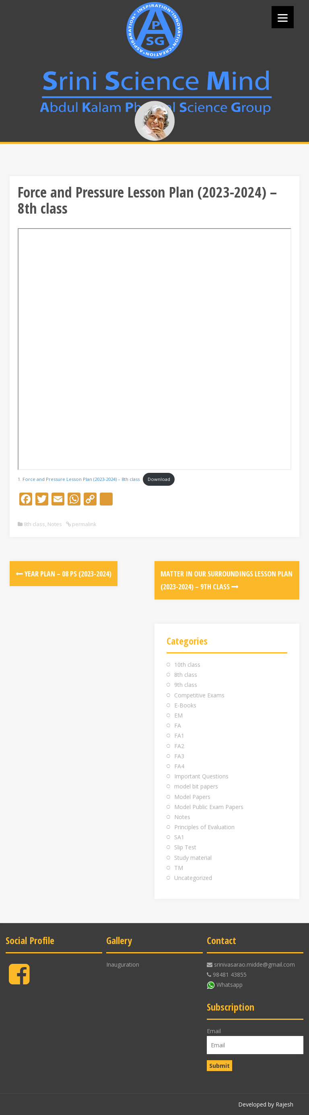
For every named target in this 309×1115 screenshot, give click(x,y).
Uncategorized (193, 878)
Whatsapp (229, 984)
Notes (54, 524)
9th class (185, 685)
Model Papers (192, 797)
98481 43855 (230, 974)
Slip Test (185, 847)
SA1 (179, 837)
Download (159, 479)
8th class (34, 524)
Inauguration (122, 964)
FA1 (179, 735)
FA (177, 725)
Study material (193, 857)
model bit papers (196, 786)
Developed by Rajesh (265, 1104)
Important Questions (201, 776)
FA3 (179, 756)
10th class (187, 664)
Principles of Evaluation (204, 827)
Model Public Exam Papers (208, 807)
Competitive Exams (199, 695)
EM (178, 715)
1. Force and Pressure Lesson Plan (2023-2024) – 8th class (79, 479)
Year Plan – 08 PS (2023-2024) (63, 573)
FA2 (179, 746)
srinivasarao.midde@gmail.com (254, 964)
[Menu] (283, 17)
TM (178, 868)
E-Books (185, 705)
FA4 (179, 766)
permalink (84, 524)
